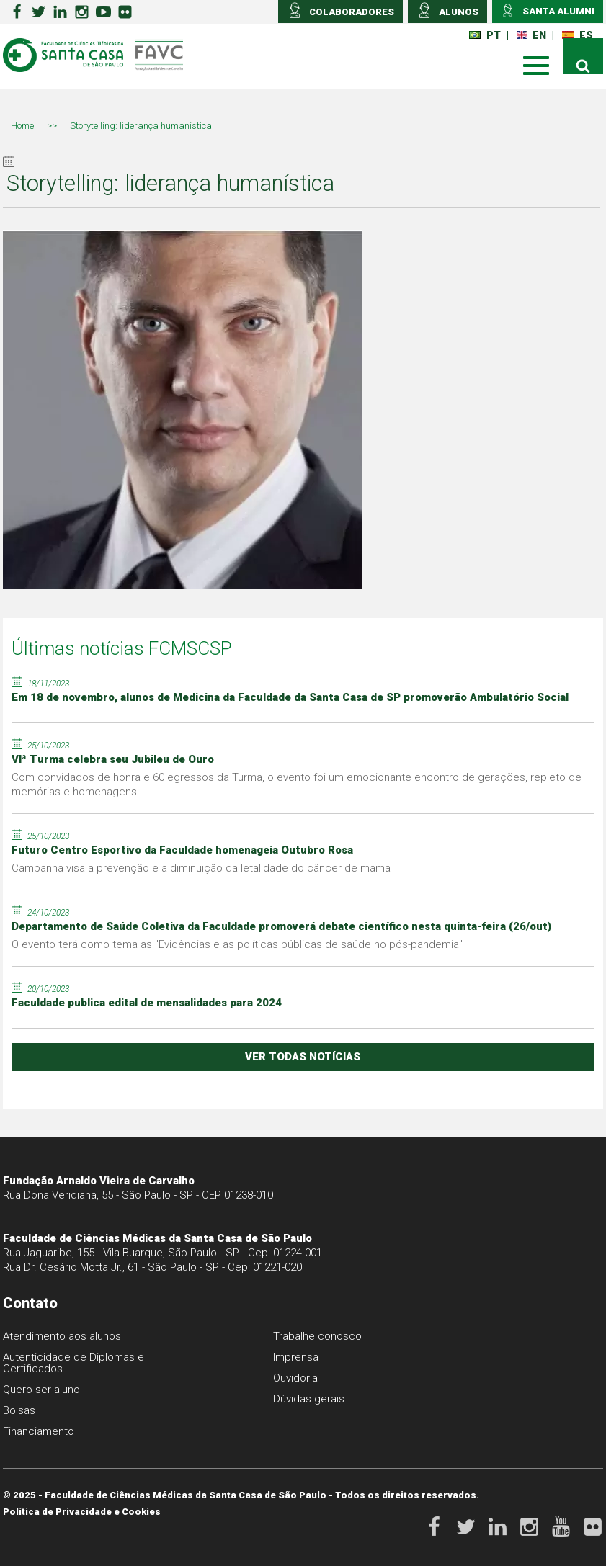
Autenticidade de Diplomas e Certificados (73, 1363)
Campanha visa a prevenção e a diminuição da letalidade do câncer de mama (201, 868)
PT (485, 35)
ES (577, 35)
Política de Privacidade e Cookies (82, 1511)
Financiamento (38, 1431)
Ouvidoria (295, 1378)
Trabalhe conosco (317, 1336)
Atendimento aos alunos (62, 1336)
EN (531, 35)
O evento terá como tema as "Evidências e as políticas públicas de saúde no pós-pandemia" (237, 944)
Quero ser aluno (41, 1389)
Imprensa (295, 1357)
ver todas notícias (302, 1056)
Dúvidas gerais (308, 1398)
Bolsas (19, 1410)
